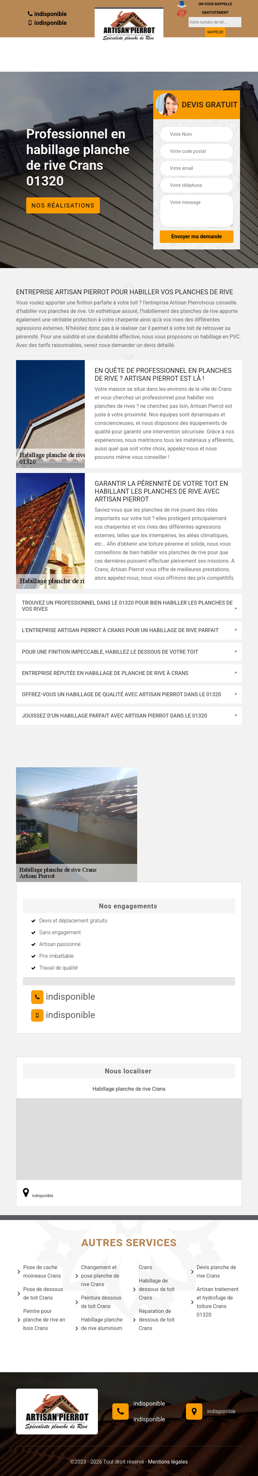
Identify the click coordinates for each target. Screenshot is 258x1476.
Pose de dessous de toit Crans (40, 1293)
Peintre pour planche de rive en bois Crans (41, 1319)
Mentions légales (168, 1462)
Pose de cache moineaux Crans (39, 1271)
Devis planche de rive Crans (213, 1271)
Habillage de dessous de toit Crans (154, 1289)
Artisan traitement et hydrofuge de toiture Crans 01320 (215, 1302)
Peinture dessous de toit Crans (98, 1302)
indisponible (47, 13)
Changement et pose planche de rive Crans (97, 1275)
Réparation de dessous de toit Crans (154, 1319)
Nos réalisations (63, 205)
